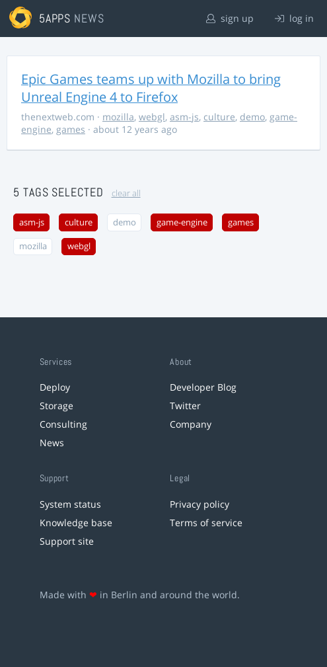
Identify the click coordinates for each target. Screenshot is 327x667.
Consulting (63, 424)
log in (294, 18)
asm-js (184, 116)
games (70, 129)
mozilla (118, 116)
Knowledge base (76, 522)
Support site (67, 541)
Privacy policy (199, 504)
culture (219, 116)
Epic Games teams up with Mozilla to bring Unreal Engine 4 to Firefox (151, 88)
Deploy (55, 387)
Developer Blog (203, 387)
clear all (126, 193)
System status (70, 504)
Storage (56, 405)
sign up (230, 18)
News (52, 442)
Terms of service (206, 522)
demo (252, 116)
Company (190, 424)
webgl (152, 116)
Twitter (185, 405)
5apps (55, 18)
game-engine (182, 222)
